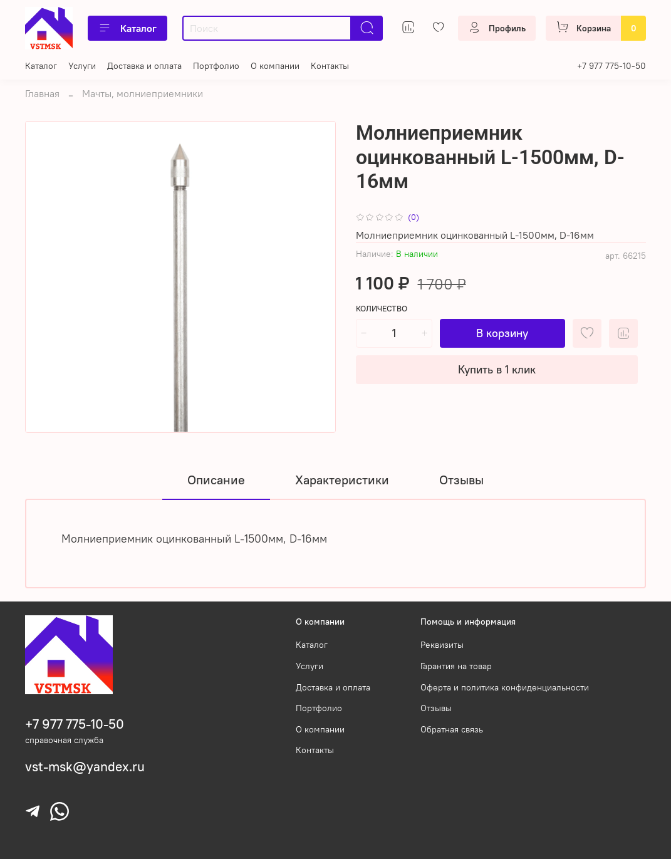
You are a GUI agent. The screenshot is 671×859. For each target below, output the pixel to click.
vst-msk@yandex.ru (85, 766)
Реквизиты (442, 644)
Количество (381, 308)
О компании (275, 65)
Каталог (127, 28)
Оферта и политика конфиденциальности (504, 687)
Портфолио (216, 65)
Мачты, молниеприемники (142, 93)
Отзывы (436, 708)
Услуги (82, 65)
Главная (42, 93)
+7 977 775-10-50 (611, 65)
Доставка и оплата (144, 65)
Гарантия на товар (456, 666)
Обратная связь (451, 729)
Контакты (330, 65)
